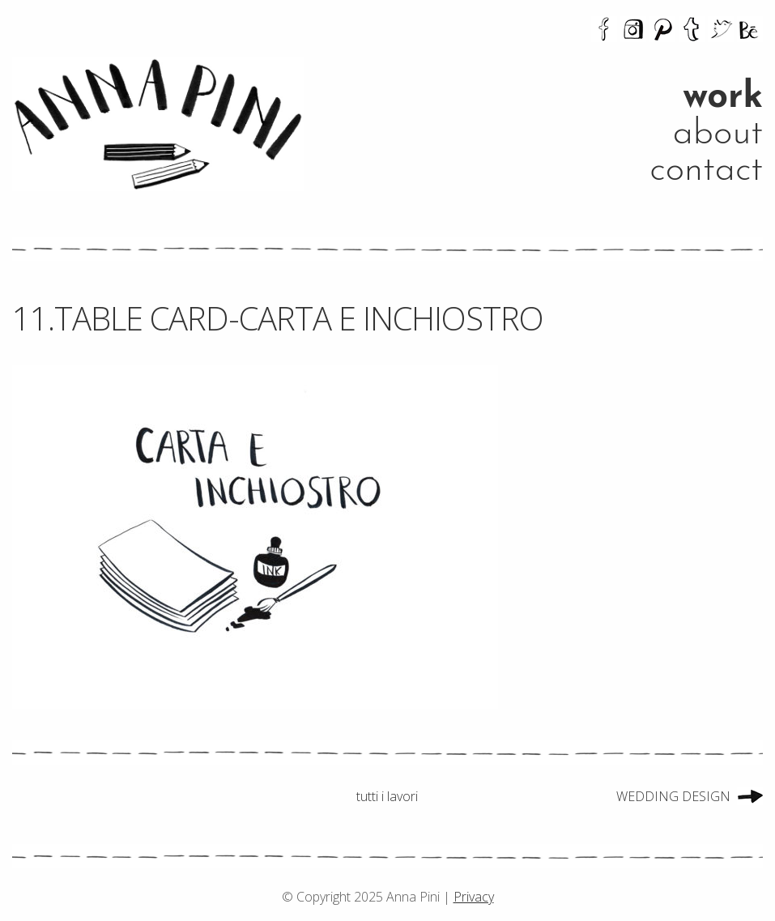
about (718, 134)
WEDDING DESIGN (673, 796)
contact (706, 170)
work (723, 97)
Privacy (474, 897)
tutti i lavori (387, 796)
